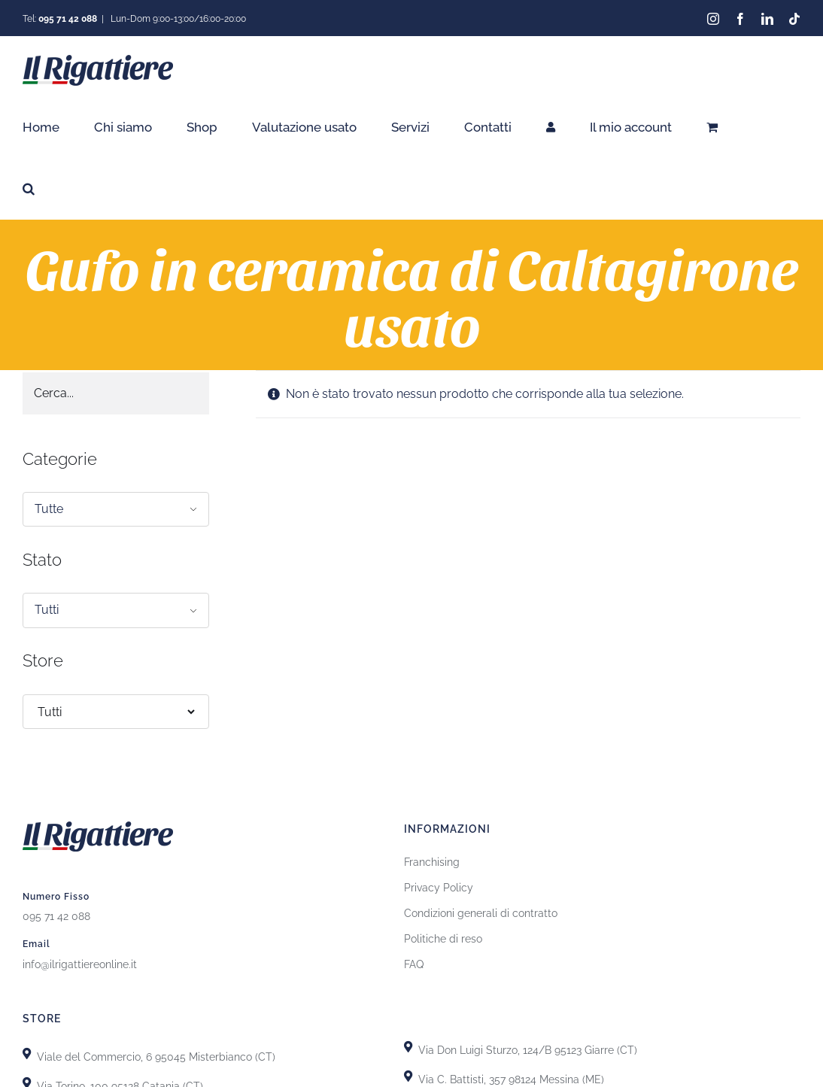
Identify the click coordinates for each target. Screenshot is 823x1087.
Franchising (432, 860)
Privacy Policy (438, 885)
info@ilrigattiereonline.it (80, 962)
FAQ (414, 962)
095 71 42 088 (56, 914)
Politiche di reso (443, 937)
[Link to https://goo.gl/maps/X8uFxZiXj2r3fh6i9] (27, 1051)
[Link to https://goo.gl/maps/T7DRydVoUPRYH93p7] (408, 1073)
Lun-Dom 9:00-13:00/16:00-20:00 (177, 19)
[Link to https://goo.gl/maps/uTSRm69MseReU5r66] (27, 1080)
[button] (29, 188)
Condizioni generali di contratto (480, 911)
